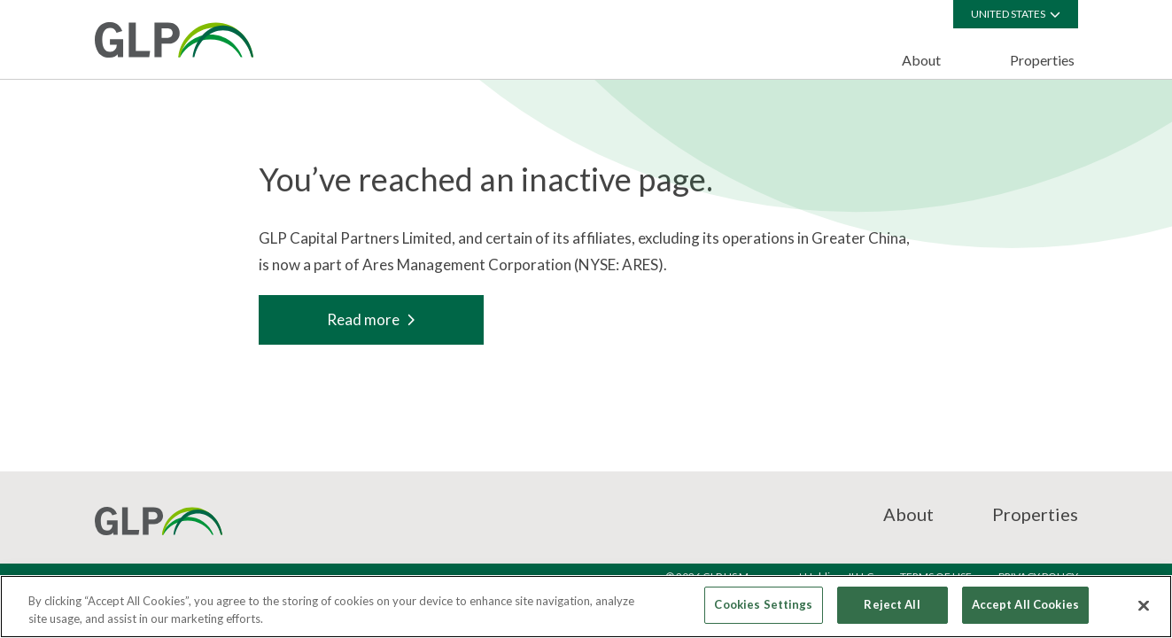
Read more (371, 319)
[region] (586, 606)
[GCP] (174, 40)
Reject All (892, 604)
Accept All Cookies (1025, 604)
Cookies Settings (763, 604)
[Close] (1143, 605)
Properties (1042, 59)
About (921, 59)
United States (1015, 13)
